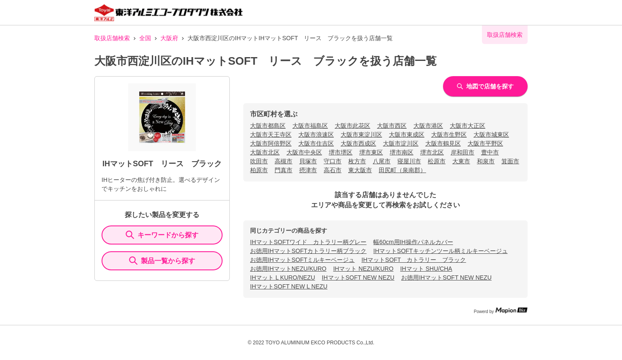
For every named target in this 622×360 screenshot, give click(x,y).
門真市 (283, 170)
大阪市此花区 (352, 125)
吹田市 (259, 161)
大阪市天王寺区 (271, 134)
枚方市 (357, 161)
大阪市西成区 (358, 143)
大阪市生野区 (449, 134)
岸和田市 (462, 152)
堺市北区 (432, 152)
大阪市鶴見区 (443, 143)
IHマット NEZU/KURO (363, 268)
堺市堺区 (340, 152)
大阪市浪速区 (316, 134)
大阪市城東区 (491, 134)
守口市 (332, 161)
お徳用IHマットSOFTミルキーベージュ (302, 259)
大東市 (461, 161)
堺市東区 (371, 152)
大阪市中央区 (304, 152)
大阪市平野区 (485, 143)
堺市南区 (401, 152)
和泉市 (486, 161)
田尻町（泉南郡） (402, 170)
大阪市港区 (428, 125)
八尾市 (382, 161)
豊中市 (490, 152)
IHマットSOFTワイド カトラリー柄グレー (308, 242)
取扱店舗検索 (112, 38)
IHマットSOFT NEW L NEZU (289, 286)
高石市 (332, 170)
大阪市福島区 (310, 125)
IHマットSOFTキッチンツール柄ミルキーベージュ (440, 250)
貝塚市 (308, 161)
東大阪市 (360, 170)
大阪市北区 (265, 152)
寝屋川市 (409, 161)
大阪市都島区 (268, 125)
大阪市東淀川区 (361, 134)
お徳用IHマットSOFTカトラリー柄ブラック (308, 250)
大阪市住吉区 (316, 143)
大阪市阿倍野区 (271, 143)
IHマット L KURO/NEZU (282, 277)
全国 (145, 38)
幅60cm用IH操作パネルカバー (413, 242)
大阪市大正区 (467, 125)
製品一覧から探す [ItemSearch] (162, 260)
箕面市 (510, 161)
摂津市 (308, 170)
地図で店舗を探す (485, 86)
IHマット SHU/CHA (426, 268)
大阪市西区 (392, 125)
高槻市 (283, 161)
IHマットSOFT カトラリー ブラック (413, 259)
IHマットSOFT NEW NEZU (358, 277)
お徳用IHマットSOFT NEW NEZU (446, 277)
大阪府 (169, 38)
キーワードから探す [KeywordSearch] (162, 235)
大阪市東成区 (406, 134)
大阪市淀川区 (400, 143)
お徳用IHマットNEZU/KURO (288, 268)
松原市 (437, 161)
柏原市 (259, 170)
